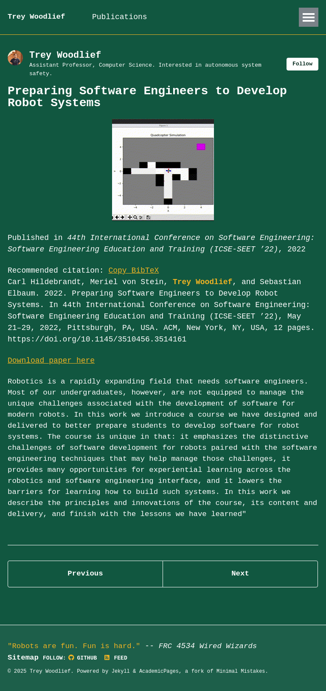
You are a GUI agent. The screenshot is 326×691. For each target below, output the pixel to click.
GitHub (85, 659)
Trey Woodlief (37, 17)
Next (240, 593)
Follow (302, 64)
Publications (125, 17)
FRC (170, 646)
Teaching (224, 17)
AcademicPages (160, 671)
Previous (85, 593)
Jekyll (121, 671)
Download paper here (51, 362)
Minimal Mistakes (244, 671)
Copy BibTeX (134, 272)
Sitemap (24, 658)
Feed (118, 659)
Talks (179, 17)
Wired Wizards (234, 646)
